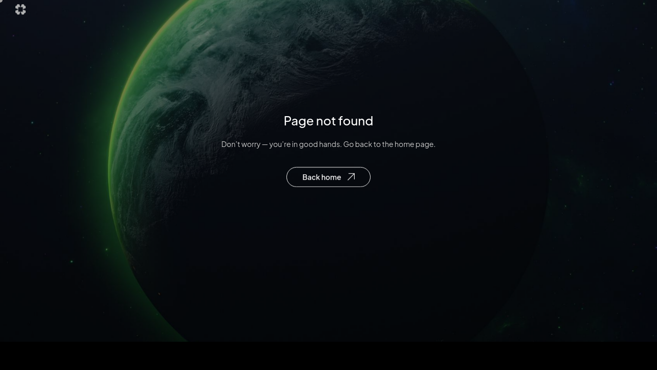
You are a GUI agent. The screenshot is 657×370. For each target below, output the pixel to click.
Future (356, 13)
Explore (310, 13)
